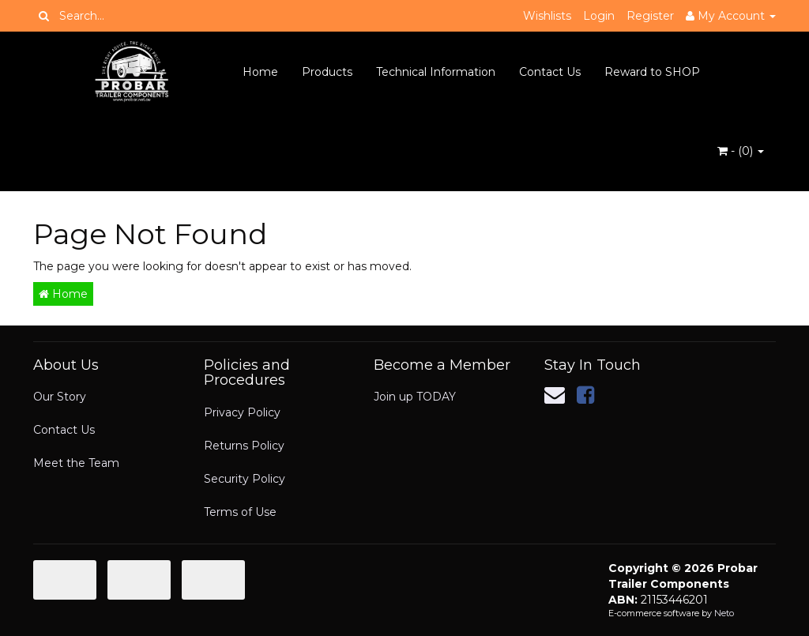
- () (740, 151)
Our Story (59, 397)
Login (599, 16)
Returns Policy (244, 445)
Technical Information (435, 72)
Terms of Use (240, 512)
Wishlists (547, 16)
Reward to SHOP (652, 72)
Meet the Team (76, 463)
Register (650, 16)
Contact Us (550, 72)
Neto (724, 613)
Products (327, 72)
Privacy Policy (242, 412)
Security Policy (244, 479)
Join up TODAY (415, 397)
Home (260, 72)
